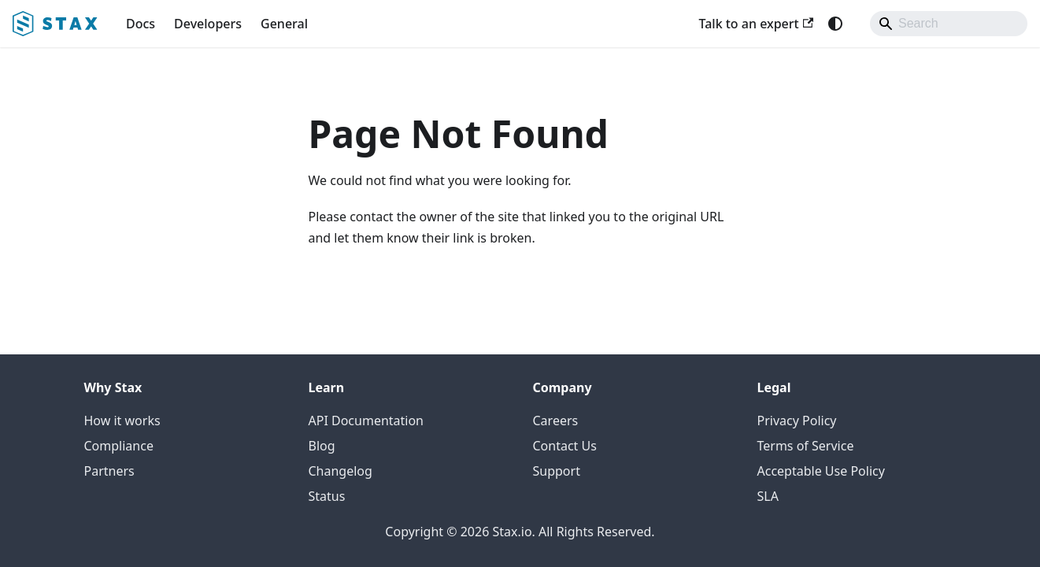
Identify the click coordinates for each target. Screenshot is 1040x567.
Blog (322, 445)
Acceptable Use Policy (821, 471)
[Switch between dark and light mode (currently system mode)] (835, 23)
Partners (109, 471)
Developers (208, 23)
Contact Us (565, 445)
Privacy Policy (797, 420)
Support (556, 471)
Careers (556, 420)
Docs (140, 23)
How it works (122, 420)
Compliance (119, 445)
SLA (768, 496)
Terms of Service (805, 445)
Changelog (340, 471)
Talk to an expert (755, 23)
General (284, 23)
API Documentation (366, 420)
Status (327, 496)
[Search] (948, 23)
